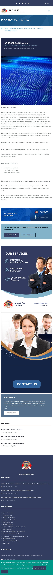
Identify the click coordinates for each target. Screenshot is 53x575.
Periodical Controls (8, 524)
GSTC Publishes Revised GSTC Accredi (12, 436)
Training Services (7, 515)
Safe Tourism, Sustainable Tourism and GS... (14, 531)
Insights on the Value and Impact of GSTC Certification (17, 490)
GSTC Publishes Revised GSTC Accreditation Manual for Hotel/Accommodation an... (25, 484)
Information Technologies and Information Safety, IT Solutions (26, 28)
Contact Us (11, 235)
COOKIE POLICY (39, 568)
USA (49, 3)
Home (6, 28)
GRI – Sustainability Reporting (10, 541)
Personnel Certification (9, 538)
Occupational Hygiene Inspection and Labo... (14, 527)
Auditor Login (6, 543)
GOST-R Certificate (8, 522)
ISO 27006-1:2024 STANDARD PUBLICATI (12, 443)
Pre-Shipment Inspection (9, 520)
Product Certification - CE (9, 517)
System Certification (8, 513)
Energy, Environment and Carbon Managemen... (15, 536)
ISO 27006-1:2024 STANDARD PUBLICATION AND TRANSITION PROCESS (21, 497)
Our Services (28, 235)
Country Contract (7, 529)
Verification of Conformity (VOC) (11, 534)
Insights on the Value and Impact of (11, 430)
